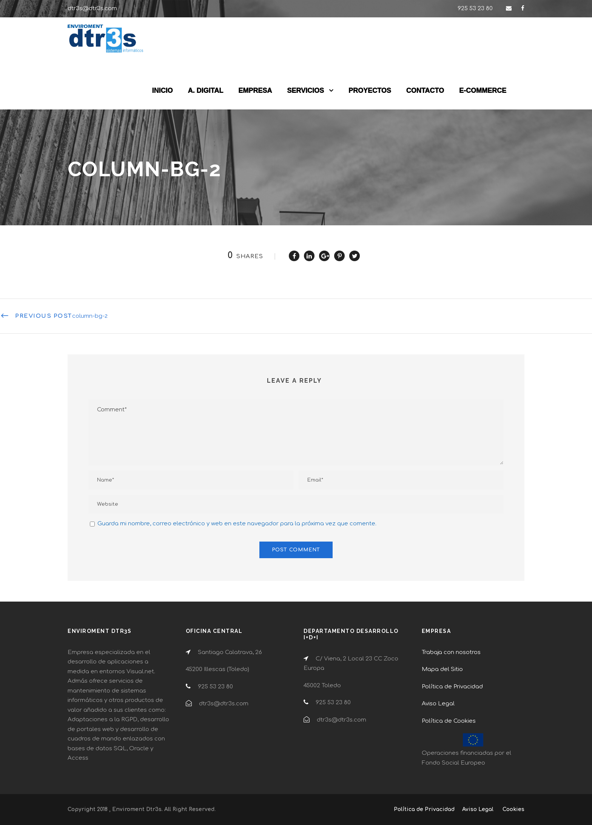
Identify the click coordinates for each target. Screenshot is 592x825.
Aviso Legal (438, 703)
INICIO (162, 90)
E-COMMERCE (482, 90)
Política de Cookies (449, 721)
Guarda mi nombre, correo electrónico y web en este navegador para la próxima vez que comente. (236, 523)
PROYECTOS (369, 90)
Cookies (513, 809)
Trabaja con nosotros (451, 652)
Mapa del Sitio (442, 669)
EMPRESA (255, 90)
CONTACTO (425, 90)
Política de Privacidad (452, 686)
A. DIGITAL (206, 90)
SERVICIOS (305, 90)
